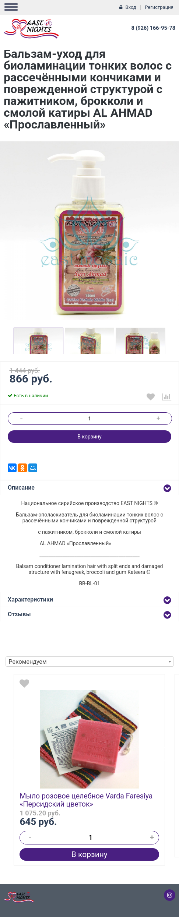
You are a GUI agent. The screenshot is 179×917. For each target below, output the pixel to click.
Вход (131, 7)
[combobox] (90, 661)
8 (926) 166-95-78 (153, 28)
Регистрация (159, 7)
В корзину (89, 437)
